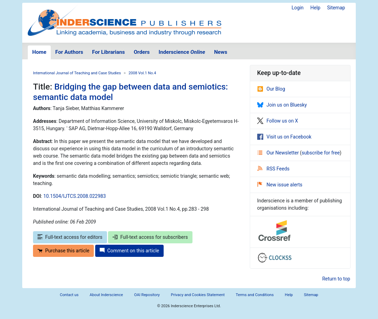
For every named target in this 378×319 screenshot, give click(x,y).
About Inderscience (106, 295)
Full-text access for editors (70, 237)
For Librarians (108, 52)
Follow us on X (277, 121)
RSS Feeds (273, 168)
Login (297, 7)
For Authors (69, 52)
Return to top (336, 279)
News (220, 52)
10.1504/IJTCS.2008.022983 (74, 196)
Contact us (69, 295)
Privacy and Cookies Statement (198, 295)
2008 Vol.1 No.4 (142, 73)
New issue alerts (279, 184)
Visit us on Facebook (284, 137)
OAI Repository (147, 295)
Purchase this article (63, 250)
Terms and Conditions (255, 295)
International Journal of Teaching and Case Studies (77, 73)
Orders (142, 52)
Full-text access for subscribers (150, 237)
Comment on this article (129, 250)
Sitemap (336, 7)
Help (315, 7)
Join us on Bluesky (282, 105)
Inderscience (182, 52)
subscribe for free (321, 153)
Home (39, 52)
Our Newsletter (278, 153)
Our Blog (271, 89)
